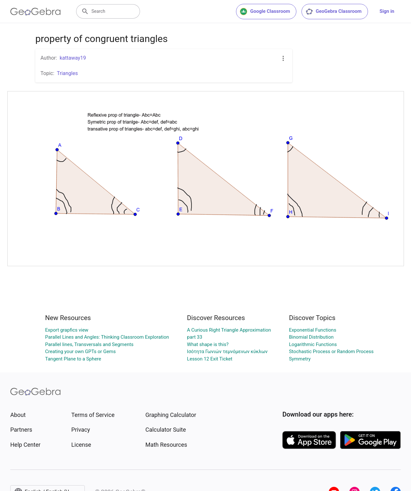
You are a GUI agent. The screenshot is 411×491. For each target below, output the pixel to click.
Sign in (387, 11)
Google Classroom (265, 11)
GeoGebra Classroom (333, 11)
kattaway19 (73, 58)
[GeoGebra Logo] (35, 11)
